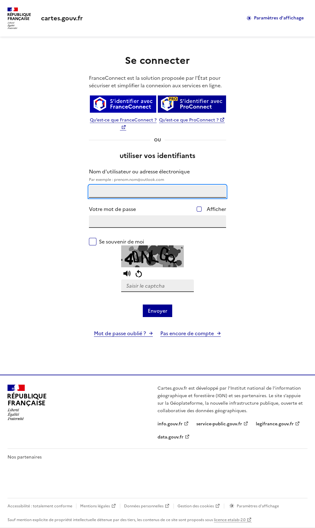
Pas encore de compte (187, 333)
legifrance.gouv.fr (275, 424)
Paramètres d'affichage (279, 18)
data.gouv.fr (170, 437)
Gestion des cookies (196, 506)
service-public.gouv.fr (219, 424)
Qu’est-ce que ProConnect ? (189, 120)
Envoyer (157, 311)
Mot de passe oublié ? (120, 333)
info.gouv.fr (170, 424)
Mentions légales (95, 506)
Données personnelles (143, 506)
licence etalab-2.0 (229, 520)
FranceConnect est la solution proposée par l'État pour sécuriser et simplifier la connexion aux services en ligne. (155, 81)
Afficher (216, 209)
